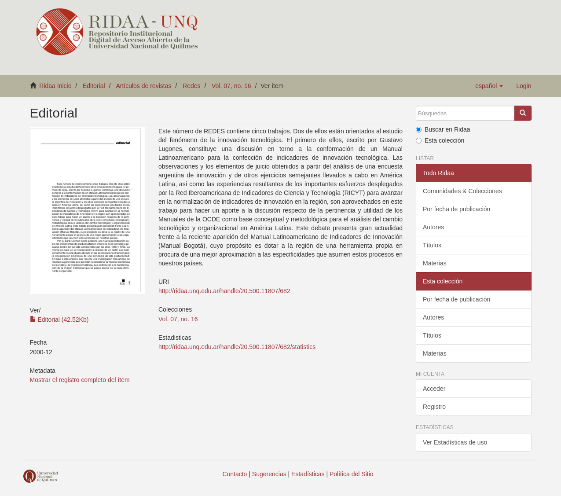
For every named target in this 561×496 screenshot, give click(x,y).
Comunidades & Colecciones (462, 191)
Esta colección (440, 140)
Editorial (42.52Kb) (59, 319)
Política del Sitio (352, 474)
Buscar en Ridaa (443, 129)
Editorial (94, 85)
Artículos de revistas (143, 85)
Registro (434, 406)
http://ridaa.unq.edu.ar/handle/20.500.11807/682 (224, 290)
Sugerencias (269, 474)
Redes (191, 85)
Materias (435, 263)
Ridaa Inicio (55, 85)
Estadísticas (307, 474)
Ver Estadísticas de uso (455, 442)
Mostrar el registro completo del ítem (80, 379)
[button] (489, 86)
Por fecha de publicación (456, 209)
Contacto (234, 474)
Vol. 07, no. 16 (231, 85)
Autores (433, 227)
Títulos (432, 245)
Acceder (434, 388)
